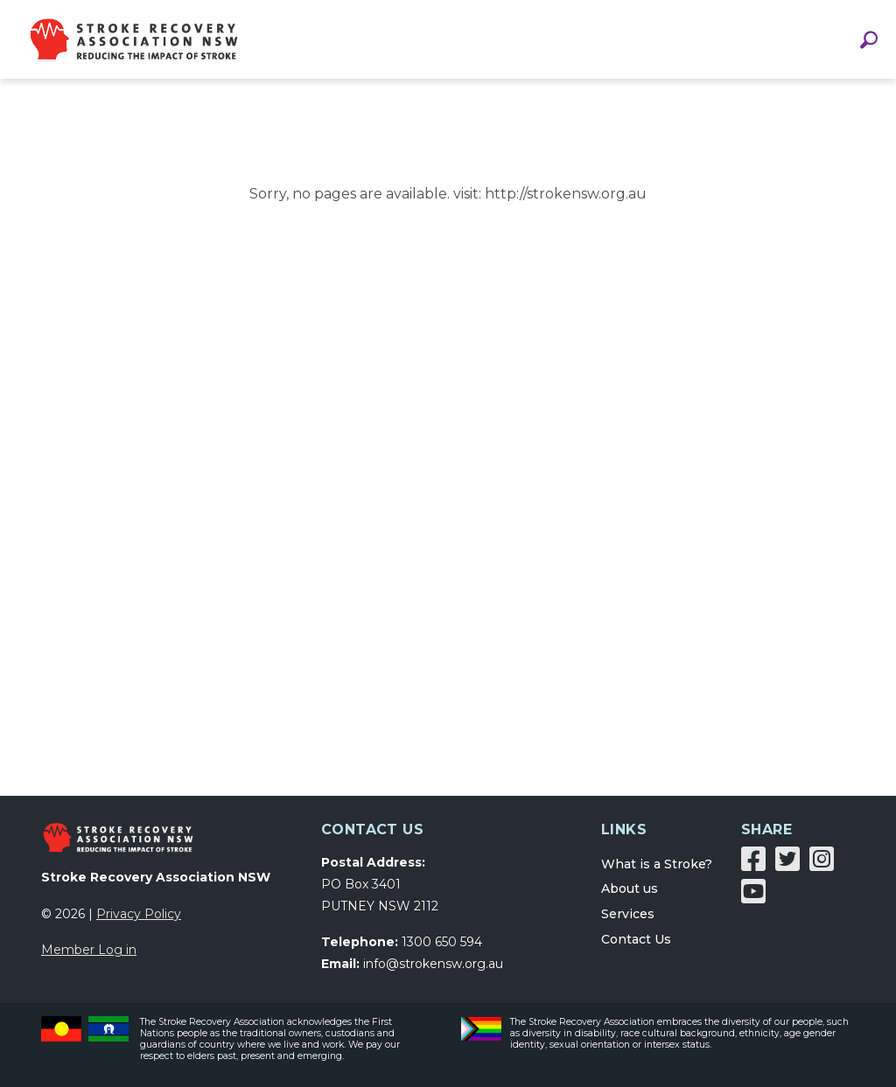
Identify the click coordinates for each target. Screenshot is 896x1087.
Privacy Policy (138, 914)
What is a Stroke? (656, 864)
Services (627, 914)
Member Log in (88, 950)
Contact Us (636, 939)
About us (629, 888)
